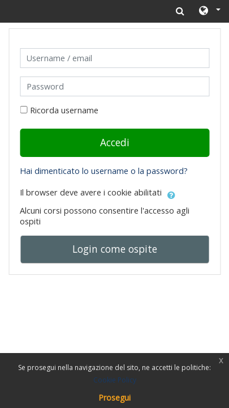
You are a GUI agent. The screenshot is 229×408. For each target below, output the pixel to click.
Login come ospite (114, 249)
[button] (209, 11)
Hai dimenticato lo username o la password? (104, 170)
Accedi (114, 142)
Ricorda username (64, 110)
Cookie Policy (114, 380)
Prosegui (114, 397)
